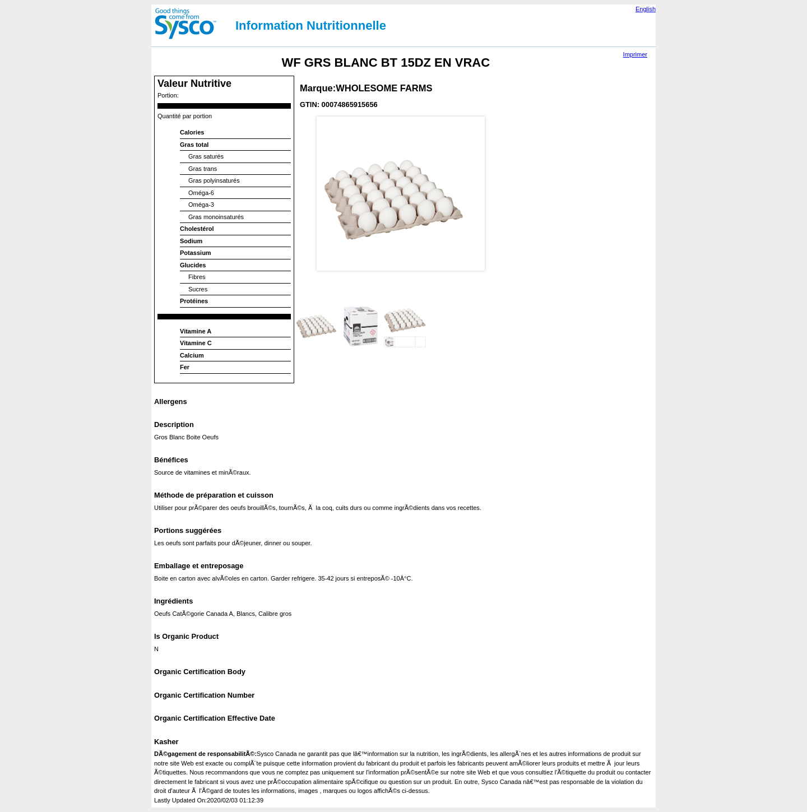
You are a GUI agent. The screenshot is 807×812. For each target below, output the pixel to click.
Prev (306, 173)
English (646, 9)
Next (501, 173)
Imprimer (635, 54)
